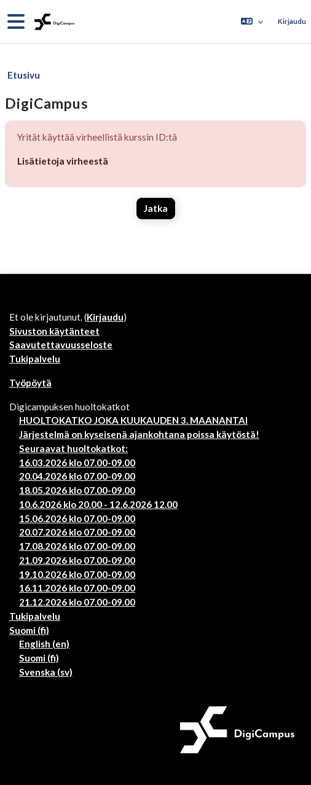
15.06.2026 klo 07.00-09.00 (77, 518)
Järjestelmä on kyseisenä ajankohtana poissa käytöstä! (139, 434)
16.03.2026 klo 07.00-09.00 (77, 462)
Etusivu (23, 74)
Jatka (156, 208)
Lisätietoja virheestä (62, 160)
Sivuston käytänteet (54, 331)
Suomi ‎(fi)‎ (29, 630)
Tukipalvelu (34, 358)
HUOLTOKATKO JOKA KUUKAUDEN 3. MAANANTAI (133, 420)
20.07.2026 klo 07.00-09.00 (77, 531)
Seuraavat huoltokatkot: (73, 448)
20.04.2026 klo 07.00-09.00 (77, 476)
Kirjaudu (292, 21)
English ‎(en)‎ (44, 643)
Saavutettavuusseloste (60, 344)
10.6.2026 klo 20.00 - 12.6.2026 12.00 (98, 504)
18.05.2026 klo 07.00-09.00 (77, 490)
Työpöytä (30, 382)
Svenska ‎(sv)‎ (46, 672)
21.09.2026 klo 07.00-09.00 (77, 560)
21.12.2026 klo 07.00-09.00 (77, 601)
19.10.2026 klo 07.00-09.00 (77, 574)
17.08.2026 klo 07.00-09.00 (77, 546)
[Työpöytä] (53, 22)
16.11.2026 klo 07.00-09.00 (77, 587)
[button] (252, 21)
